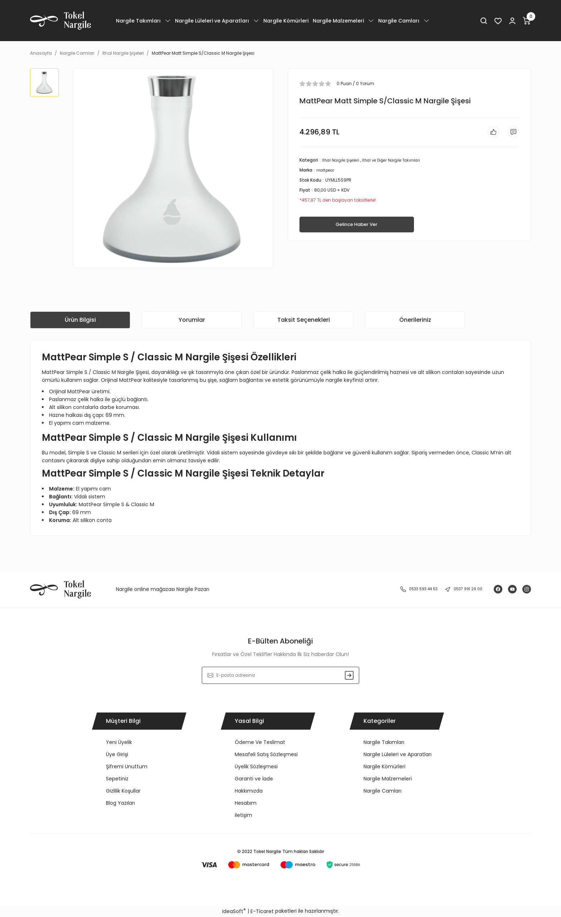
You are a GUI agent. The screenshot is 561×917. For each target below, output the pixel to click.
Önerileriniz (415, 320)
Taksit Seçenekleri (303, 320)
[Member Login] (512, 20)
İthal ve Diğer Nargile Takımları (399, 163)
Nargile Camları (382, 790)
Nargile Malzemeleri (388, 778)
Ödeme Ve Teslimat (260, 742)
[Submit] (349, 675)
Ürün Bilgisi (80, 320)
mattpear (326, 173)
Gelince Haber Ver (356, 228)
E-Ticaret (262, 911)
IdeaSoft (234, 911)
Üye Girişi (117, 754)
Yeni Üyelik (119, 742)
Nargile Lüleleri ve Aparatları (397, 754)
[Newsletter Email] (280, 675)
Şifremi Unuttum (126, 766)
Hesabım (246, 803)
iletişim (243, 815)
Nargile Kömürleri (384, 766)
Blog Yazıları (120, 803)
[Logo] (60, 20)
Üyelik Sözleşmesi (256, 766)
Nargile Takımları (384, 742)
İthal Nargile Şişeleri (343, 163)
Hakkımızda (249, 790)
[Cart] (526, 20)
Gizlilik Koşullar (123, 790)
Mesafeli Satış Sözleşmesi (266, 754)
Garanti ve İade (254, 778)
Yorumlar (192, 320)
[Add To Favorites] (489, 133)
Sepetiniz (117, 778)
